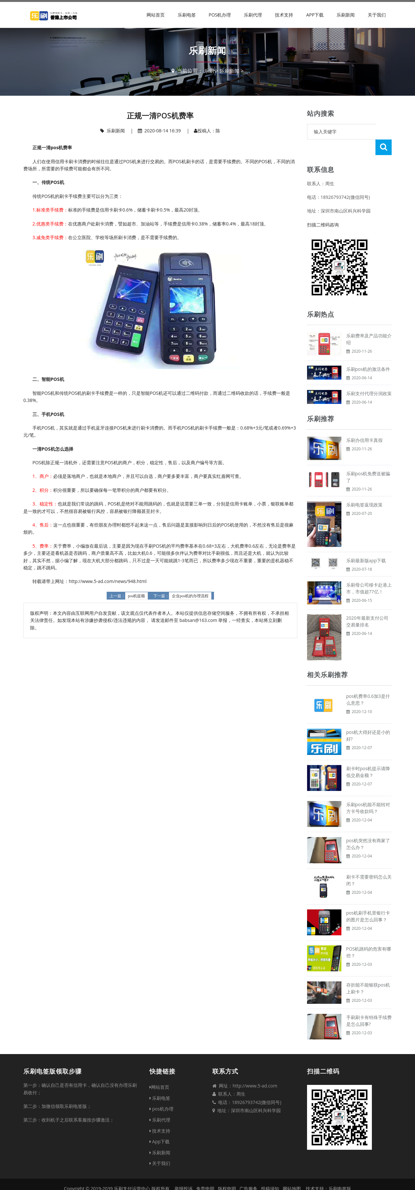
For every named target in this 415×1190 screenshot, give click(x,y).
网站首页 (156, 15)
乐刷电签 (187, 15)
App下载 (315, 15)
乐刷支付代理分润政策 (369, 378)
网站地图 (292, 1173)
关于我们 (377, 15)
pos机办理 (219, 15)
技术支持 (284, 15)
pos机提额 (136, 596)
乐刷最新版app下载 (366, 545)
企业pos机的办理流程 (190, 596)
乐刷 (208, 70)
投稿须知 (270, 1173)
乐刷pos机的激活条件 (368, 353)
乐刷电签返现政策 (364, 489)
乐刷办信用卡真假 (364, 424)
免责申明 (205, 1173)
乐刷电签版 (339, 1173)
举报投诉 (183, 1173)
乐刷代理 (253, 15)
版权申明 (227, 1173)
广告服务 (248, 1173)
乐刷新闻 (346, 15)
